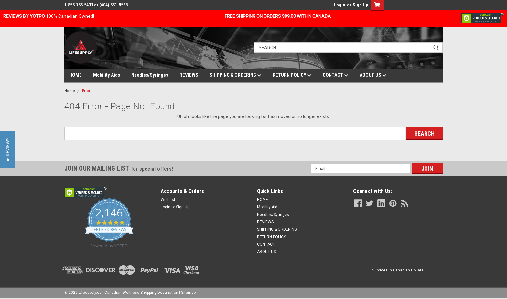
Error (86, 91)
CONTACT (335, 75)
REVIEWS (188, 75)
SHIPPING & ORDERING (235, 75)
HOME (75, 75)
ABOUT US (373, 75)
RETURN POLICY (292, 75)
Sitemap (188, 292)
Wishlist (168, 199)
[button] (7, 149)
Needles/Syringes (149, 75)
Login (339, 4)
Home (69, 91)
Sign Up (360, 4)
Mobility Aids (106, 75)
